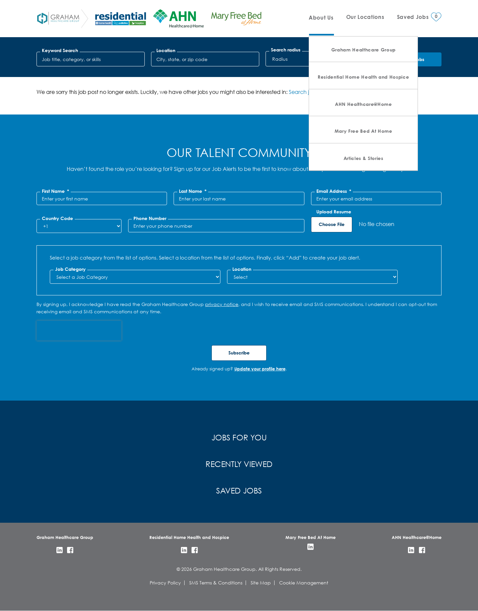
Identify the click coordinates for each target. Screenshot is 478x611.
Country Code (57, 218)
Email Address (333, 191)
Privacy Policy (165, 582)
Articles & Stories (363, 158)
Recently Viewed (239, 464)
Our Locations (365, 17)
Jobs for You (239, 437)
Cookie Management (303, 582)
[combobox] (205, 59)
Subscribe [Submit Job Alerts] (239, 352)
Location (165, 50)
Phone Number (149, 218)
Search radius (285, 49)
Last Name (192, 191)
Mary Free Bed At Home (363, 131)
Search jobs (303, 91)
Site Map (261, 582)
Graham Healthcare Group (363, 49)
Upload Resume (333, 211)
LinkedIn (59, 550)
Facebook (70, 550)
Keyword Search (60, 50)
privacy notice (221, 304)
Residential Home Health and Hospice (363, 77)
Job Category (70, 269)
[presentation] (79, 331)
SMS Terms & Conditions (215, 582)
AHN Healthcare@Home (363, 104)
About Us (321, 17)
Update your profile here (259, 368)
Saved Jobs (239, 490)
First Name (55, 191)
